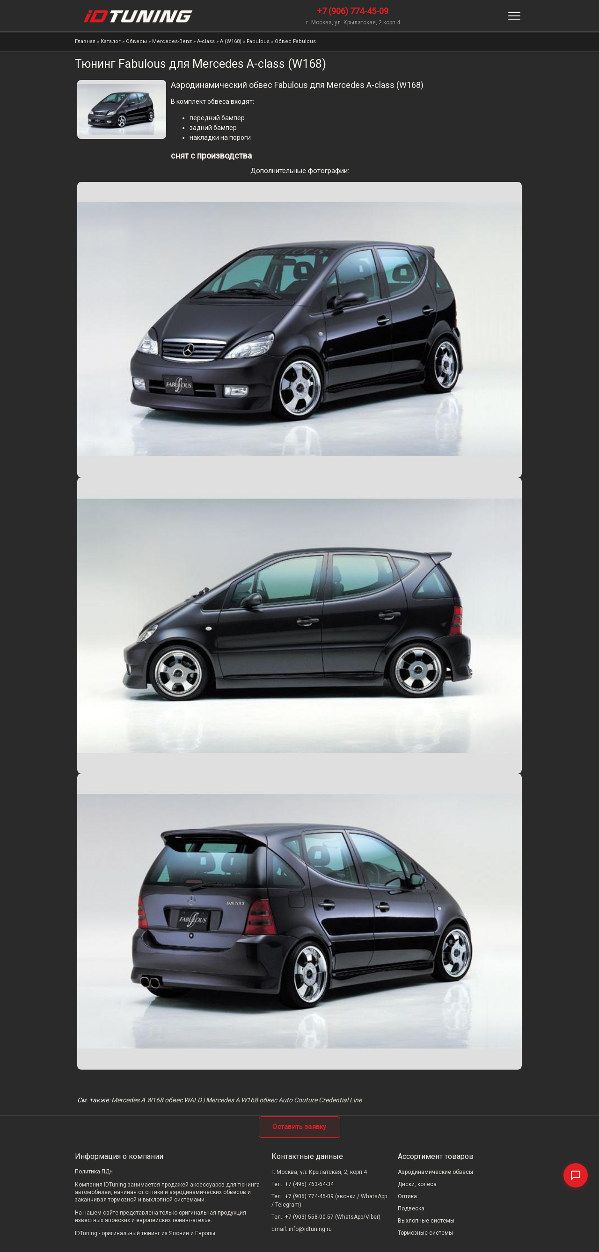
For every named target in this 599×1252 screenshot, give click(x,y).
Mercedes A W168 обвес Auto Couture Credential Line (284, 1100)
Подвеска (411, 1208)
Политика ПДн (94, 1171)
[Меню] (514, 15)
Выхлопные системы (426, 1220)
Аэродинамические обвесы (435, 1172)
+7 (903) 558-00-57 (309, 1217)
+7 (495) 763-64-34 (309, 1184)
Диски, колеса (417, 1184)
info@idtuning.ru (310, 1229)
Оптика (407, 1196)
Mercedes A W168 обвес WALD (156, 1100)
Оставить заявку (299, 1126)
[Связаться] (575, 1175)
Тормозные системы (425, 1233)
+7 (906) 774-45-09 (352, 11)
